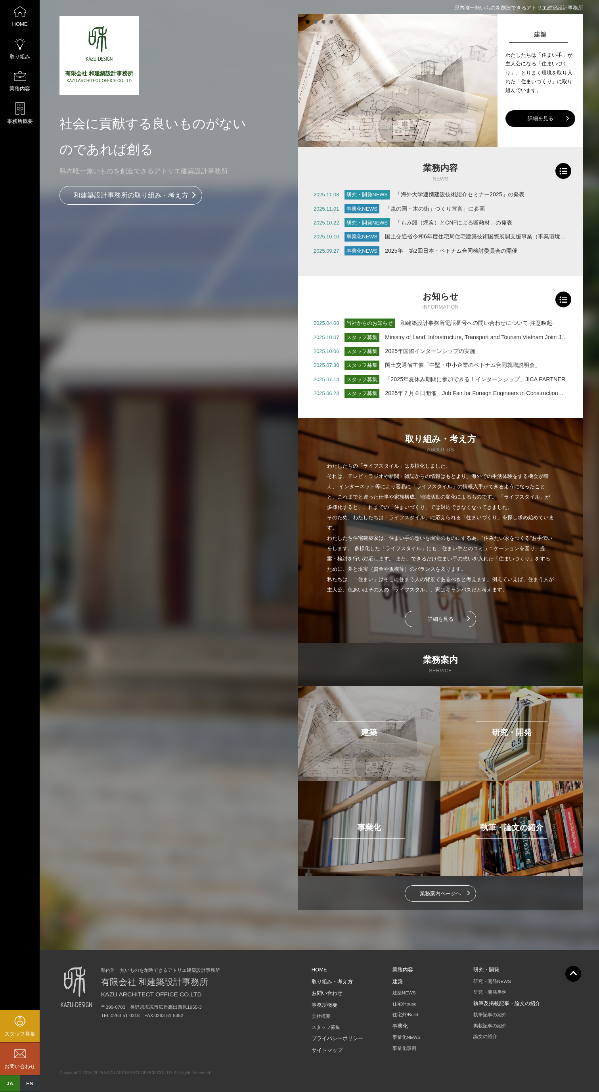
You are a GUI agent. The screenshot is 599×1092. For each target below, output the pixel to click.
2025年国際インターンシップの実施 (430, 351)
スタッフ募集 (326, 1027)
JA (10, 1083)
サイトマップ (327, 1050)
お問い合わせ (327, 993)
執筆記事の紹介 (490, 1014)
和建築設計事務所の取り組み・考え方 (131, 195)
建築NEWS (404, 992)
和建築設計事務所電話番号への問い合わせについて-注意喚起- (477, 323)
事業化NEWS (406, 1037)
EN (29, 1083)
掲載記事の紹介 (490, 1025)
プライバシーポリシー (337, 1038)
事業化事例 (404, 1048)
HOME (319, 970)
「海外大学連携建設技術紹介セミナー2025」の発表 (459, 194)
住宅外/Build (405, 1014)
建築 (397, 982)
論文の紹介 (485, 1036)
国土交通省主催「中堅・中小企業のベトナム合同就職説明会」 (462, 365)
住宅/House (404, 1003)
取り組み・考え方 (332, 982)
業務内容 (402, 970)
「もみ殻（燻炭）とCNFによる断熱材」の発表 (453, 222)
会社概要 (321, 1016)
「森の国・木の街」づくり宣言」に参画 (435, 208)
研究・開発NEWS (492, 981)
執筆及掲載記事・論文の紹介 (506, 1003)
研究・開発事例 (490, 991)
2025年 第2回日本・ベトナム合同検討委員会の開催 (451, 251)
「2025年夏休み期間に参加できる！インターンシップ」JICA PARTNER (475, 379)
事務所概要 (324, 1005)
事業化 (400, 1026)
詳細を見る (540, 118)
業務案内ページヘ (440, 893)
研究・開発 (486, 970)
